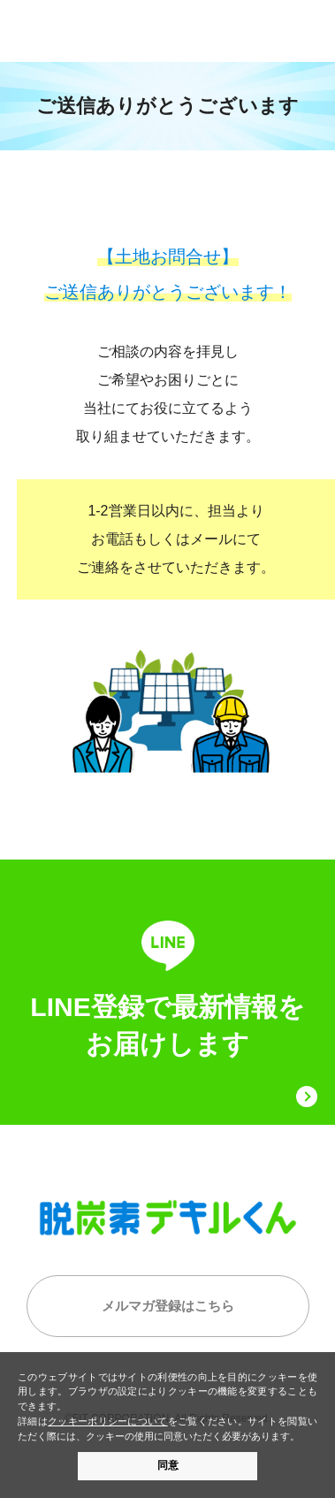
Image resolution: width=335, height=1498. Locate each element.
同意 (168, 1465)
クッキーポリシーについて (108, 1421)
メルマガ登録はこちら (168, 1305)
